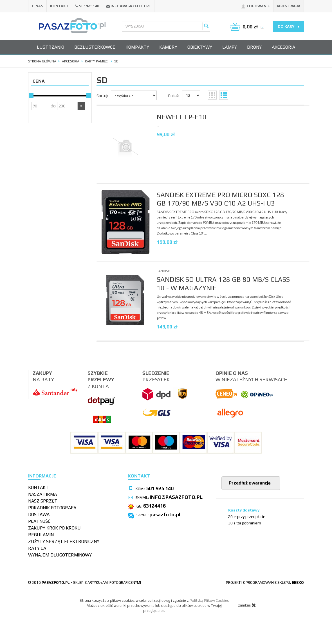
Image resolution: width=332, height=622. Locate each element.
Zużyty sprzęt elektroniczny (63, 541)
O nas (37, 6)
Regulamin (41, 534)
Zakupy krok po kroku (54, 528)
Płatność (39, 521)
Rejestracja (288, 6)
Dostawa (39, 514)
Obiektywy (199, 47)
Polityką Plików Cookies (209, 600)
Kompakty (137, 47)
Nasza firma (42, 494)
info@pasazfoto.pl (131, 6)
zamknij (247, 605)
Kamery (168, 47)
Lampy (229, 47)
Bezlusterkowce (94, 47)
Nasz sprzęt (42, 501)
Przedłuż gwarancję (249, 483)
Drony (254, 47)
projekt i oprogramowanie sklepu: (265, 582)
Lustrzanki (50, 47)
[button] (81, 106)
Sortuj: (102, 95)
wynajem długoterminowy (60, 555)
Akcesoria (283, 47)
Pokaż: (173, 95)
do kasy (288, 26)
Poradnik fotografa (52, 507)
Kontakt (59, 6)
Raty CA (37, 548)
